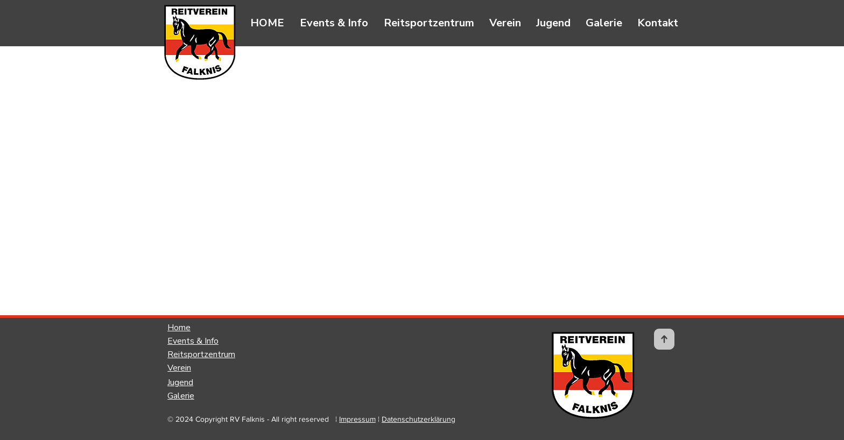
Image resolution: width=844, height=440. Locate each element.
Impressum (357, 419)
